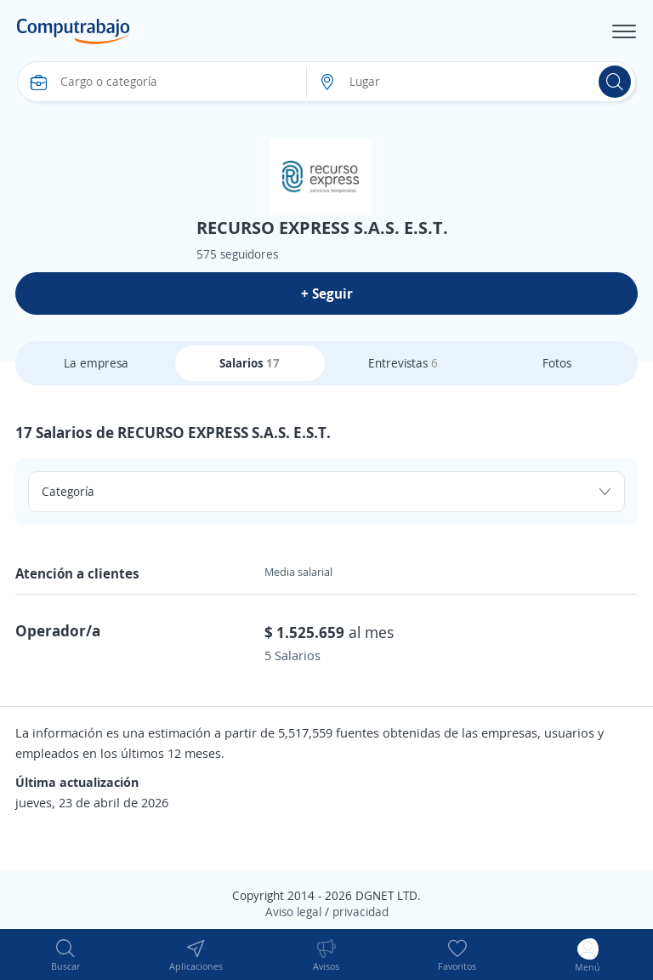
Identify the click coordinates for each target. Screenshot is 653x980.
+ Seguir (327, 293)
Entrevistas (403, 363)
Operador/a (57, 630)
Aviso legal (293, 911)
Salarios (249, 363)
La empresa (96, 363)
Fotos (556, 363)
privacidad (360, 911)
